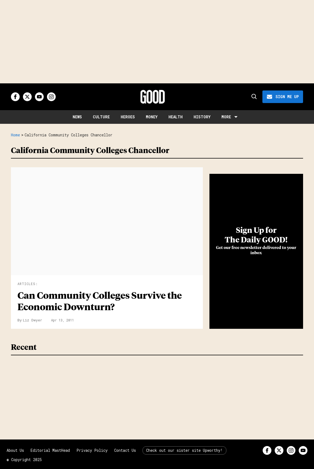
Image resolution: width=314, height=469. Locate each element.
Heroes (128, 116)
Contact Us (125, 450)
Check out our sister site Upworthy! (184, 450)
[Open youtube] (39, 96)
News (77, 116)
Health (175, 116)
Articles (26, 284)
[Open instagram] (51, 96)
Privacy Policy (92, 450)
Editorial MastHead (50, 450)
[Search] (253, 96)
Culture (101, 116)
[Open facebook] (15, 96)
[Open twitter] (27, 96)
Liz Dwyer (32, 320)
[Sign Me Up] (282, 96)
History (202, 116)
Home (15, 135)
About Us (15, 450)
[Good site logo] (152, 97)
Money (152, 116)
